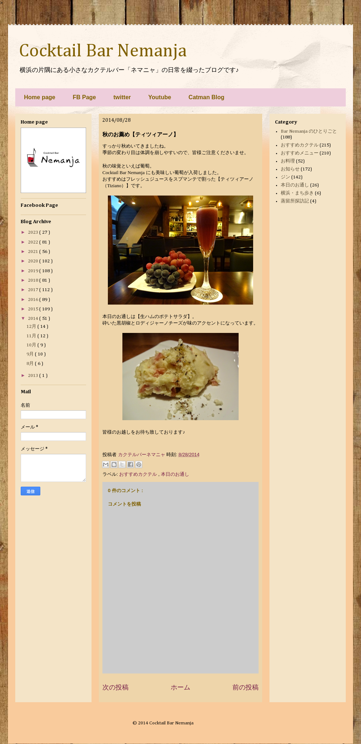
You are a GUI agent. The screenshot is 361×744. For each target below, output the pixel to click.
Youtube (159, 97)
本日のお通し (175, 474)
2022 (33, 242)
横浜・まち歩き (297, 193)
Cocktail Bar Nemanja (103, 51)
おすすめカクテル (138, 474)
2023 (33, 232)
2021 (33, 251)
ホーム (180, 687)
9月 (31, 354)
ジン (285, 177)
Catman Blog (206, 97)
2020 (33, 261)
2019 (33, 271)
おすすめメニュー (300, 153)
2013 (33, 375)
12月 (32, 326)
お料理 (288, 161)
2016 (33, 299)
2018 (33, 280)
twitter (122, 97)
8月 (31, 363)
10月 (32, 345)
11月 (32, 336)
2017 (33, 289)
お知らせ (290, 169)
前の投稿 (245, 687)
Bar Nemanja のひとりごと (309, 131)
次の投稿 (115, 687)
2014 (33, 318)
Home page (39, 97)
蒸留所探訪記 (295, 201)
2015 (33, 309)
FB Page (84, 97)
